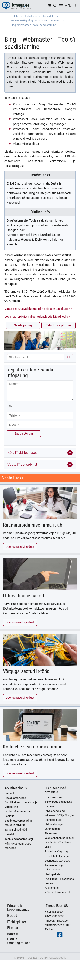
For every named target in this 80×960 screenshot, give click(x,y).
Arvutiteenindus (16, 788)
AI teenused (52, 887)
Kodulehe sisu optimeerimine (32, 747)
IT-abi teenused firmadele (55, 790)
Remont (9, 793)
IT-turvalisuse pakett (23, 596)
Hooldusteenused (15, 797)
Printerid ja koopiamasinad (18, 907)
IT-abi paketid (53, 874)
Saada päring (23, 325)
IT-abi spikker (16, 922)
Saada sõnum (24, 433)
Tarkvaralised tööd (16, 829)
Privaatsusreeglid (55, 957)
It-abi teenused (54, 797)
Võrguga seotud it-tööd (26, 671)
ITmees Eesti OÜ (56, 905)
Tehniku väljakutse (58, 325)
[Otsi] (68, 357)
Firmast (12, 928)
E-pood (12, 915)
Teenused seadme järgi (19, 839)
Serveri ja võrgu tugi (56, 851)
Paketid (9, 834)
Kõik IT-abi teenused (57, 892)
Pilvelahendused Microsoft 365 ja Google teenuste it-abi (59, 815)
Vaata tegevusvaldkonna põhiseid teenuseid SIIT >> (38, 308)
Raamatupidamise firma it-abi (33, 525)
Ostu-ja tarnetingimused (18, 941)
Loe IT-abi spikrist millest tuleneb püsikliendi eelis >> (37, 316)
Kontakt (12, 934)
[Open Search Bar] (55, 6)
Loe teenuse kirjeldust (20, 546)
